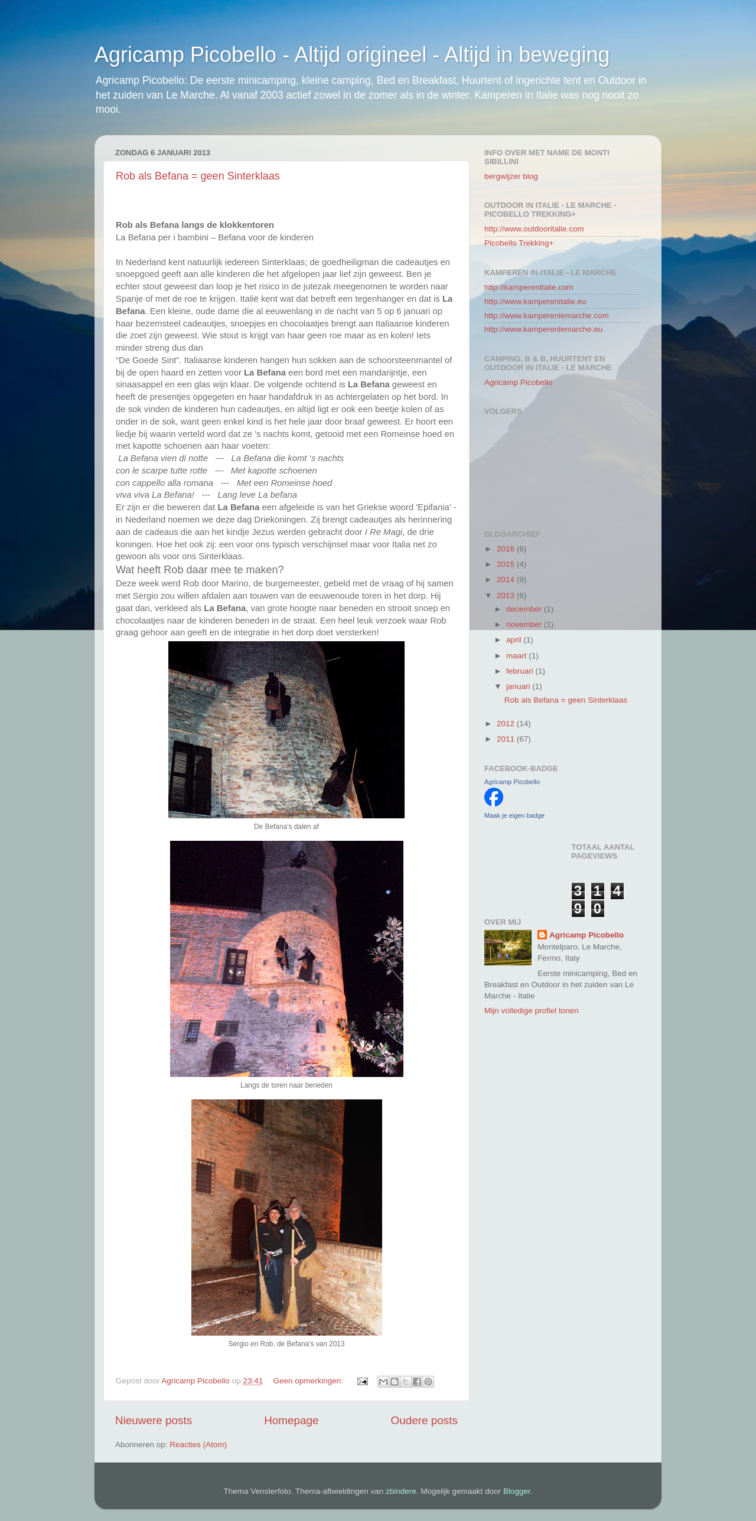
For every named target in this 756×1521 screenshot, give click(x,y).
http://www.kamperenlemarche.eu (543, 329)
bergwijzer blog (511, 176)
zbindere (401, 1491)
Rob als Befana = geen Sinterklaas (198, 176)
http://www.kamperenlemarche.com (546, 315)
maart (517, 655)
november (525, 624)
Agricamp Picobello (518, 382)
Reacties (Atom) (198, 1444)
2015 (507, 564)
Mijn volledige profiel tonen (531, 1010)
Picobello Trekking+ (518, 243)
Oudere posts (424, 1420)
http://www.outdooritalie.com (534, 228)
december (525, 609)
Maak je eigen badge (514, 815)
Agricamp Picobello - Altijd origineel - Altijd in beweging (352, 55)
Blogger (516, 1491)
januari (519, 686)
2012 (507, 723)
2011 (507, 739)
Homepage (291, 1420)
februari (521, 671)
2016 (507, 548)
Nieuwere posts (153, 1420)
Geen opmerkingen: (309, 1380)
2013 (507, 595)
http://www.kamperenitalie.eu (535, 301)
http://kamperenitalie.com (528, 287)
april (514, 639)
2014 (507, 579)
